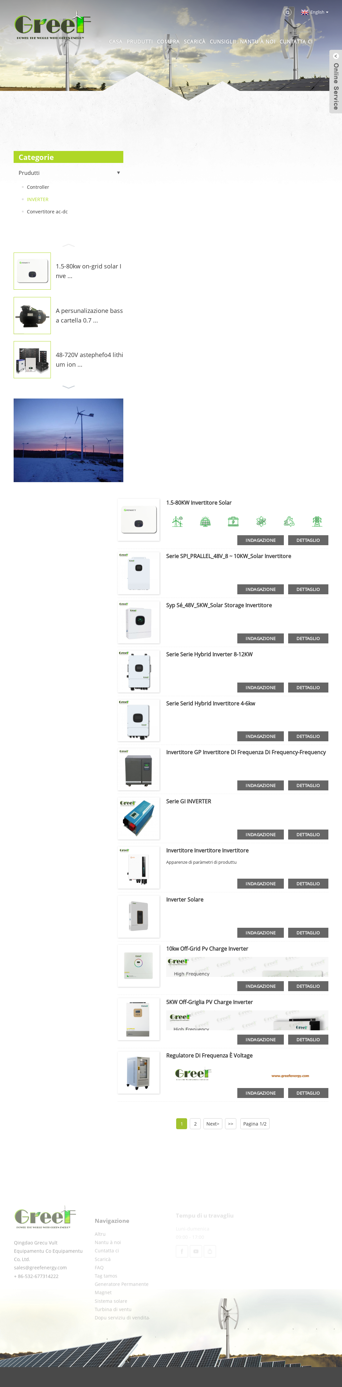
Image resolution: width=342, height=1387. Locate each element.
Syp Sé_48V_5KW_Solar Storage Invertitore (219, 605)
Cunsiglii (223, 41)
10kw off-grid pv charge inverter (207, 948)
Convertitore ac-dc (47, 211)
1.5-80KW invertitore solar (199, 502)
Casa (116, 41)
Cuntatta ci (296, 41)
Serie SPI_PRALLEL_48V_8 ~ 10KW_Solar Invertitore (228, 556)
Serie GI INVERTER (188, 801)
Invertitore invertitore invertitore (207, 850)
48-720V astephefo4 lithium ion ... (89, 359)
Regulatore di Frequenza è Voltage (209, 1055)
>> (230, 1124)
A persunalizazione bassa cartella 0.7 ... (89, 315)
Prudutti (140, 41)
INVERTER (38, 199)
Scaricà (195, 41)
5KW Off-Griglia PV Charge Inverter (209, 1002)
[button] (68, 244)
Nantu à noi (258, 41)
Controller (38, 187)
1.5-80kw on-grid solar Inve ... (88, 271)
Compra (168, 41)
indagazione (261, 540)
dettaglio (308, 540)
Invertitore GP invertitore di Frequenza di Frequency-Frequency (246, 752)
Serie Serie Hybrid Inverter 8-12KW (209, 654)
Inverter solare (184, 899)
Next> (212, 1124)
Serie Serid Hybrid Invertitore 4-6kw (210, 703)
